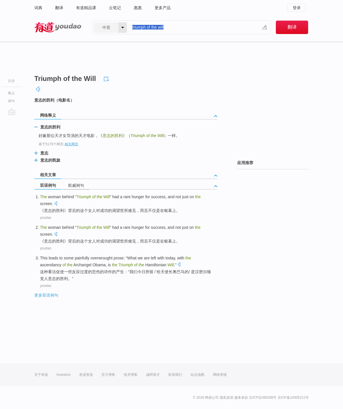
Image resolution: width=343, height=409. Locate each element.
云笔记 (115, 7)
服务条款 (241, 398)
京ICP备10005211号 (293, 398)
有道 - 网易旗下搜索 (57, 27)
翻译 (59, 7)
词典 (38, 7)
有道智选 (86, 375)
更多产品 (163, 7)
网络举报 (220, 375)
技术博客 (130, 375)
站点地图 (197, 375)
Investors (64, 375)
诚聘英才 (153, 375)
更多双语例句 (46, 295)
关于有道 (41, 375)
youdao (45, 218)
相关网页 (71, 144)
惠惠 (138, 7)
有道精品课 (86, 7)
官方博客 (108, 375)
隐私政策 (227, 398)
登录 (297, 7)
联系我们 (175, 375)
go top (11, 111)
